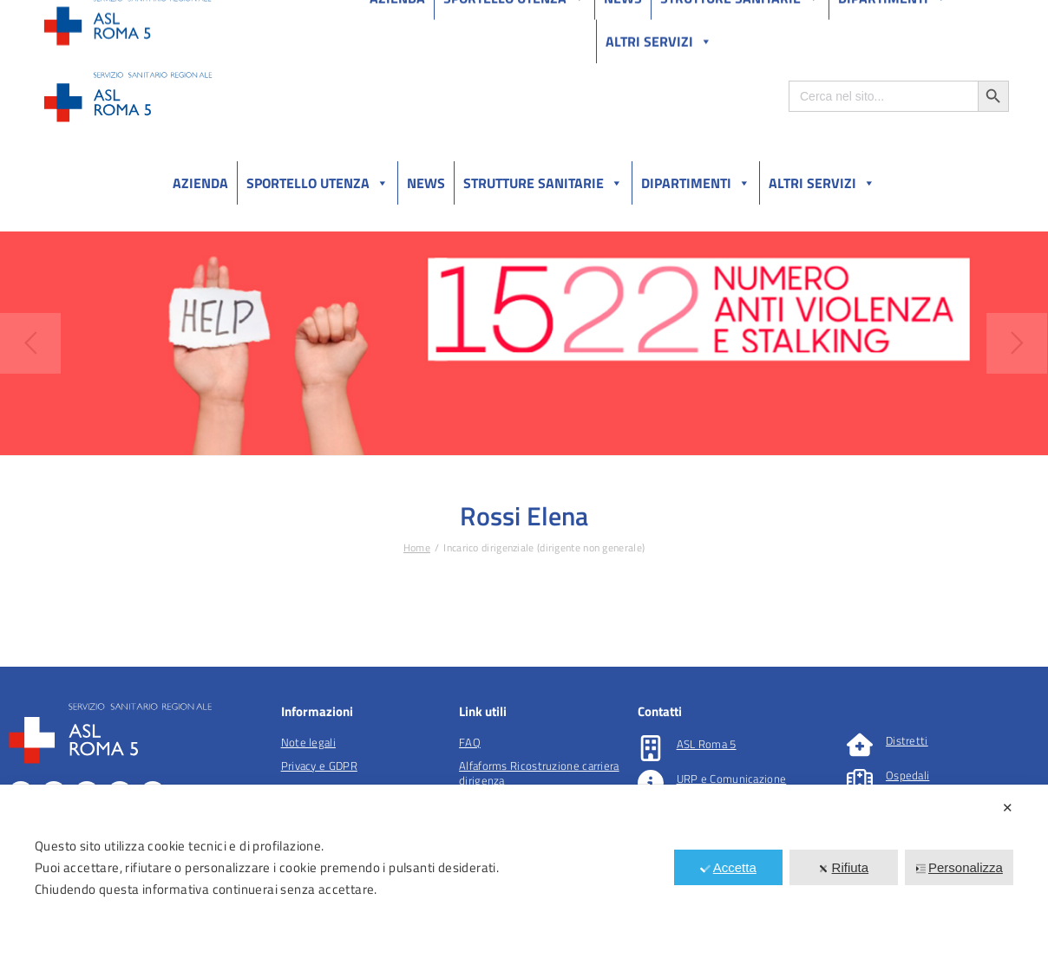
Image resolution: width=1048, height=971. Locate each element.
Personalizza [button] (959, 867)
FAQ (470, 742)
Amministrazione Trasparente (173, 16)
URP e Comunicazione (732, 778)
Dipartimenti (695, 183)
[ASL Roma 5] (651, 748)
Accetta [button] (728, 867)
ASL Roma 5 (707, 744)
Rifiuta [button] (844, 867)
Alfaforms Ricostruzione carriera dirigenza (539, 773)
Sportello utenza (317, 183)
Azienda (200, 183)
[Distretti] (860, 745)
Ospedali (907, 775)
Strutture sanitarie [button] (543, 183)
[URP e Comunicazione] (651, 783)
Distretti (907, 740)
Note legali (308, 742)
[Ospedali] (860, 779)
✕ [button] (1007, 807)
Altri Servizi (822, 183)
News (426, 183)
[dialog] (524, 878)
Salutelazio (928, 16)
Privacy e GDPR (319, 765)
